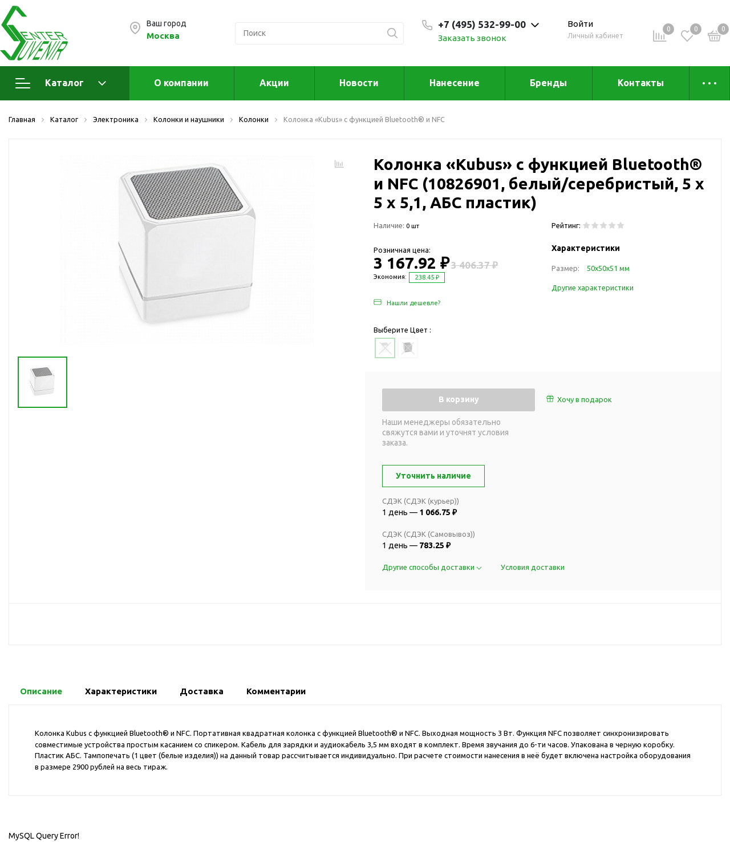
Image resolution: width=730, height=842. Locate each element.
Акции (274, 83)
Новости (359, 83)
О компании (181, 83)
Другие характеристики (592, 288)
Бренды (548, 83)
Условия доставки (533, 567)
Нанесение (454, 83)
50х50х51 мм (608, 268)
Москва (163, 36)
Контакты (641, 83)
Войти (580, 24)
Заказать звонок (472, 38)
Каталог (60, 83)
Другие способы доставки (433, 567)
